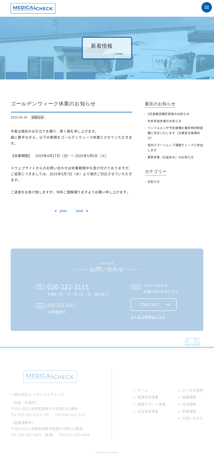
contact (149, 309)
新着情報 (189, 411)
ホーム (143, 390)
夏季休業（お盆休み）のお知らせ (171, 157)
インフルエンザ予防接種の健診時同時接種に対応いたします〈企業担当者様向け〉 (175, 133)
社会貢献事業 (148, 411)
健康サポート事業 (152, 404)
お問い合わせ (192, 418)
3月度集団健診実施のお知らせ (169, 114)
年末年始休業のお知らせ (165, 121)
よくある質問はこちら (148, 321)
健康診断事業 (148, 396)
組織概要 (189, 396)
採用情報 (189, 404)
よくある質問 (192, 390)
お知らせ (37, 117)
